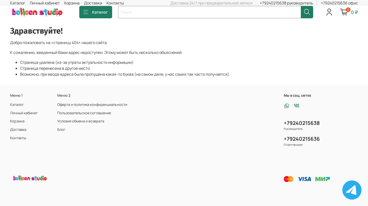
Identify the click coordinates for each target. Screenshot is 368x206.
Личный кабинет (45, 3)
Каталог (17, 3)
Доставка (93, 3)
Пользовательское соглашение (84, 113)
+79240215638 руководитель (286, 3)
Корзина (72, 3)
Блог (61, 129)
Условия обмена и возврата (80, 121)
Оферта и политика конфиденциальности (92, 104)
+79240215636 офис (339, 3)
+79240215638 (302, 122)
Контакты (115, 3)
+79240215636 (302, 138)
